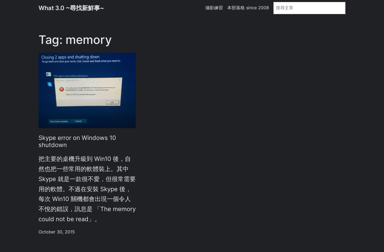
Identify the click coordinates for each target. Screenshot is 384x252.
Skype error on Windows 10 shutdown (77, 141)
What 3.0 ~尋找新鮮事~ (71, 7)
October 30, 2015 (57, 232)
